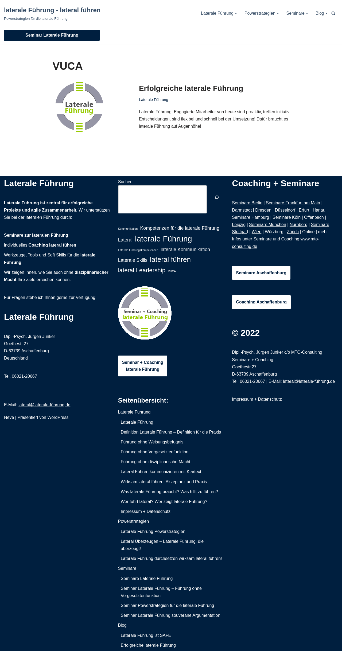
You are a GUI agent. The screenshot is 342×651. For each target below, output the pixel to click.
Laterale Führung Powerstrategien (153, 531)
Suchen (125, 182)
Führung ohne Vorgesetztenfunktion (155, 452)
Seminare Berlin (247, 203)
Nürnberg (299, 224)
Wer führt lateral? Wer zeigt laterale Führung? (164, 501)
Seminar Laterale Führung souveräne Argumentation (170, 615)
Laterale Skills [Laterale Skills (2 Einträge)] (132, 260)
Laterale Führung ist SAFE (146, 635)
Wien (256, 231)
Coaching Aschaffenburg (261, 302)
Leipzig (239, 224)
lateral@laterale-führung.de (44, 405)
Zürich (293, 231)
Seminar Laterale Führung (51, 35)
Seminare (127, 568)
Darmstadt (242, 210)
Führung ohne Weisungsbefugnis (152, 442)
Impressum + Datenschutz (145, 511)
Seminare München (267, 224)
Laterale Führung (153, 100)
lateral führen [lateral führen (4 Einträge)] (170, 259)
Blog (122, 625)
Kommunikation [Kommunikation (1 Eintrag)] (128, 228)
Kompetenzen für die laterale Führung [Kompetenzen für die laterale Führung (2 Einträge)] (179, 228)
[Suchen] (216, 198)
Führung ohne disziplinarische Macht (156, 461)
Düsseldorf (285, 210)
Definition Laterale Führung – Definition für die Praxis (171, 432)
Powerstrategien (133, 521)
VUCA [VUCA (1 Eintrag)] (172, 271)
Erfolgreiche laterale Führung (191, 88)
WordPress (57, 417)
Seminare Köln (287, 217)
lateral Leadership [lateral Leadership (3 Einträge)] (142, 270)
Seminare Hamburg (250, 217)
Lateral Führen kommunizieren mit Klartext (161, 471)
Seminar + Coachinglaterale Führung (142, 366)
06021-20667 (24, 376)
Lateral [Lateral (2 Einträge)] (125, 240)
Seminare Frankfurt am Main (293, 203)
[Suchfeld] (333, 13)
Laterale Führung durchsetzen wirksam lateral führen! (171, 558)
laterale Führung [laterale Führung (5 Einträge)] (163, 238)
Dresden (263, 210)
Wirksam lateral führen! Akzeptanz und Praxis (164, 482)
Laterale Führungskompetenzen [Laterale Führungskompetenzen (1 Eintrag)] (138, 250)
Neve (9, 417)
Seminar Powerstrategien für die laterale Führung (167, 605)
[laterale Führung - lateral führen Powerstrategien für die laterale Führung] (52, 13)
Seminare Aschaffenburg (261, 273)
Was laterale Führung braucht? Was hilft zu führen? (169, 491)
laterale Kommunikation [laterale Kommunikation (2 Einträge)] (185, 249)
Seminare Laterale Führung (147, 578)
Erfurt (304, 210)
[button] (236, 13)
